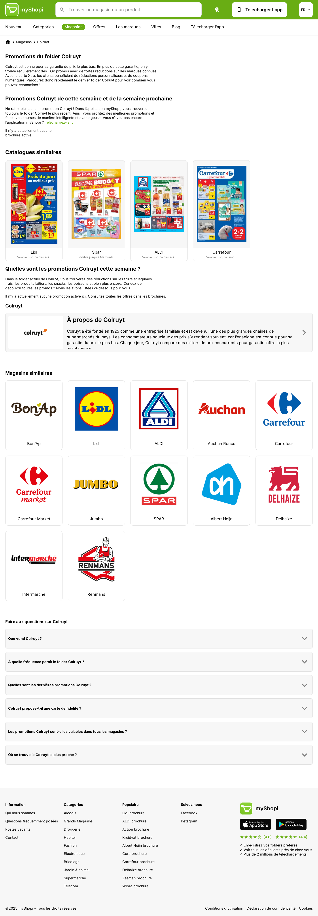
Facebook (189, 813)
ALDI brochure (134, 821)
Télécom (71, 886)
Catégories (43, 27)
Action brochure (135, 829)
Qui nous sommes (20, 813)
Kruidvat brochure (137, 837)
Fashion (70, 845)
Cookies (306, 908)
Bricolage (72, 861)
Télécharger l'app (259, 9)
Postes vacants (17, 829)
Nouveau (14, 27)
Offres (99, 27)
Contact (11, 837)
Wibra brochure (135, 886)
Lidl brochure (133, 813)
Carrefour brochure (138, 861)
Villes (156, 27)
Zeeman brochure (137, 878)
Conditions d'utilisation (224, 908)
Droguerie (72, 829)
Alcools (70, 813)
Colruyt (43, 42)
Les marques (128, 27)
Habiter (70, 837)
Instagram (189, 821)
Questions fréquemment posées (31, 821)
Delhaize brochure (137, 870)
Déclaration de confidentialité (271, 908)
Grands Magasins (78, 821)
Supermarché (75, 878)
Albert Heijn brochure (140, 845)
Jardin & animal (76, 870)
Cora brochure (134, 853)
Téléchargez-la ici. (60, 122)
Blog (176, 27)
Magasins (73, 27)
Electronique (74, 853)
